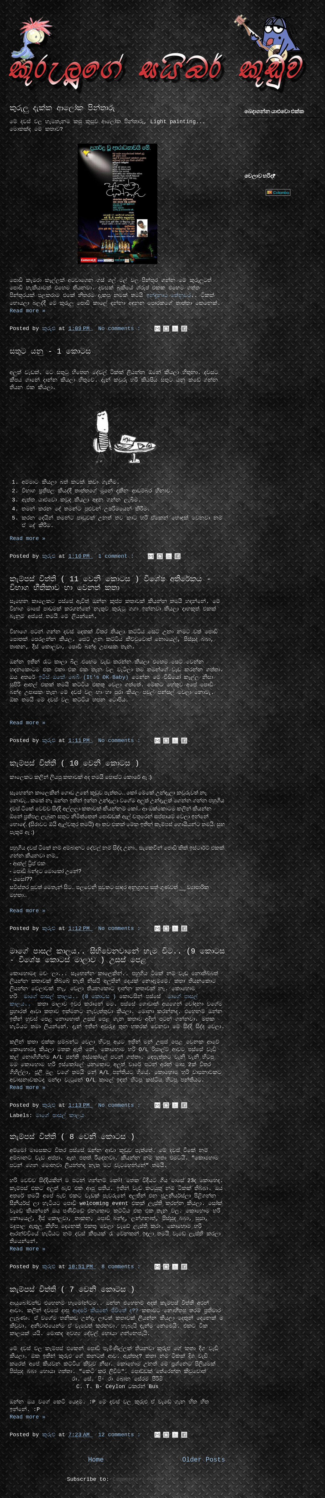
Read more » (27, 311)
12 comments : (121, 1435)
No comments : (121, 329)
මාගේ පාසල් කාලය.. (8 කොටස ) (68, 997)
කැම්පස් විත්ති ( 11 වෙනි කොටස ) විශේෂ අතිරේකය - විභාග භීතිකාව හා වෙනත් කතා (110, 583)
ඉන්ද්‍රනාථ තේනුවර (168, 295)
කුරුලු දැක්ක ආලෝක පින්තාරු (62, 108)
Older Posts (203, 1459)
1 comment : (117, 556)
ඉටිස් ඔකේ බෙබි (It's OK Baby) (84, 677)
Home (96, 1459)
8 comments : (122, 1267)
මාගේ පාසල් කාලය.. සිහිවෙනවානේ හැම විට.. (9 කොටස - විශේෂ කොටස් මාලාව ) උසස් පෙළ (117, 956)
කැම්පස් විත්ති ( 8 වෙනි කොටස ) (72, 1137)
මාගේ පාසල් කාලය (60, 1116)
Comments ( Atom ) (140, 1479)
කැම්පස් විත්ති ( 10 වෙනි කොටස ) (74, 763)
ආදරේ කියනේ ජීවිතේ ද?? (105, 1311)
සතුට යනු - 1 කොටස (50, 351)
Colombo (278, 192)
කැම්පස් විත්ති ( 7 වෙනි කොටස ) (72, 1289)
